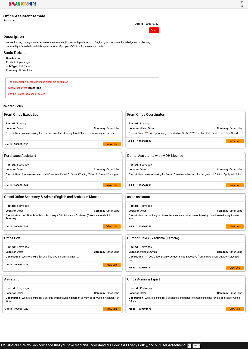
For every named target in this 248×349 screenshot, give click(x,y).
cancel (196, 345)
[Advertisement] (207, 57)
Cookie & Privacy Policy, (130, 345)
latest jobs (34, 87)
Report (154, 30)
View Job (111, 143)
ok (189, 345)
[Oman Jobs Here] (22, 5)
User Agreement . (173, 345)
